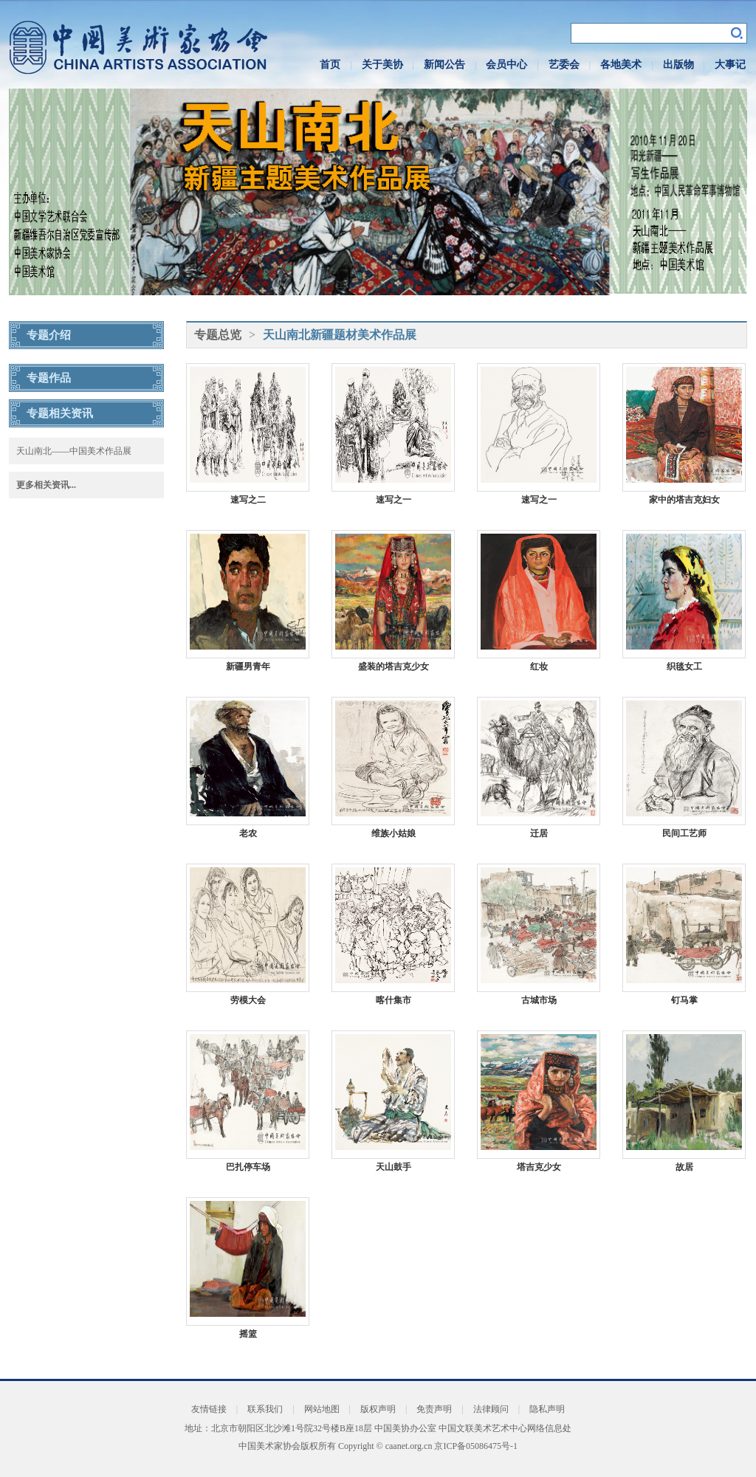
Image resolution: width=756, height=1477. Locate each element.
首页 (330, 64)
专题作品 (49, 378)
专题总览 (217, 334)
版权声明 (378, 1409)
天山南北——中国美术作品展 (73, 451)
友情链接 (209, 1409)
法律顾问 (491, 1409)
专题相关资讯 (60, 413)
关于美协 (382, 64)
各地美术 (621, 64)
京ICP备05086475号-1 (476, 1446)
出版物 (678, 64)
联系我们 (265, 1409)
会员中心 (506, 64)
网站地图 (322, 1409)
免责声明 (434, 1409)
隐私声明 (547, 1409)
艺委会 (564, 64)
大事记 (730, 64)
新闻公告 (444, 64)
